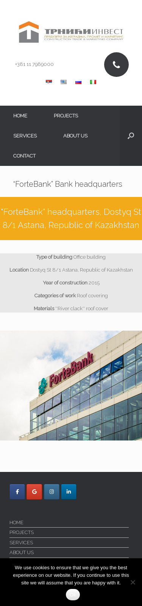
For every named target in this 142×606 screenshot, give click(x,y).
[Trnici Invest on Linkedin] (68, 492)
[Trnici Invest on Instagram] (51, 492)
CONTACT (24, 156)
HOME (20, 116)
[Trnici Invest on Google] (34, 492)
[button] (131, 136)
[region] (71, 385)
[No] (132, 582)
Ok (73, 595)
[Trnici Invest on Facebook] (17, 492)
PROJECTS (66, 116)
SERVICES (25, 136)
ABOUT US (75, 136)
